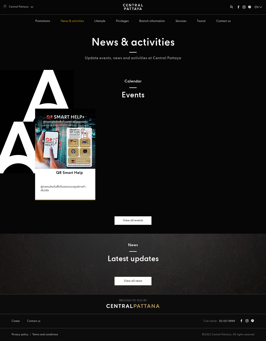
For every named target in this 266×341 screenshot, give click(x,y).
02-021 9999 (227, 321)
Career (16, 321)
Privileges (122, 21)
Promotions (42, 21)
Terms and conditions (45, 335)
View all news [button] (133, 281)
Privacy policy (20, 335)
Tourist (201, 21)
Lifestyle (99, 21)
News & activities (72, 21)
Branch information (152, 21)
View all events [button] (133, 220)
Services (180, 21)
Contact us (223, 21)
